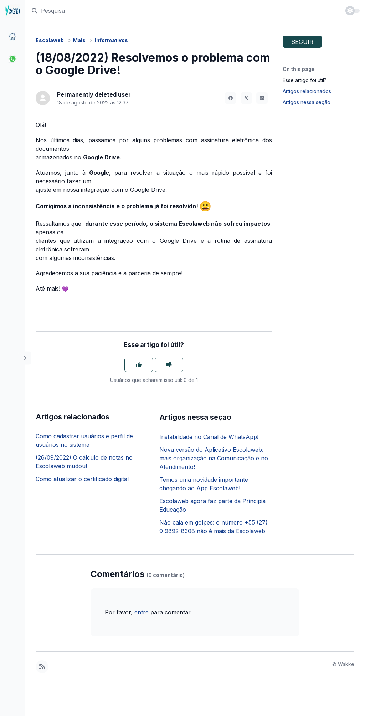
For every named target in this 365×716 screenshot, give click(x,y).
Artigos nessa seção (306, 102)
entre (141, 612)
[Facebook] (230, 98)
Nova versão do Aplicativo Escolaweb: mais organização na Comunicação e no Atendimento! (213, 458)
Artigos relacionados (307, 91)
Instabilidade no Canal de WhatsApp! (208, 436)
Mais (79, 40)
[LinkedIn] (262, 98)
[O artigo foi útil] (138, 365)
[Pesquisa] (185, 10)
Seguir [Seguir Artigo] (302, 41)
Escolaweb (50, 40)
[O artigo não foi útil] (169, 365)
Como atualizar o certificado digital (82, 478)
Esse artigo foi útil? (305, 80)
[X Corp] (246, 98)
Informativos (111, 40)
